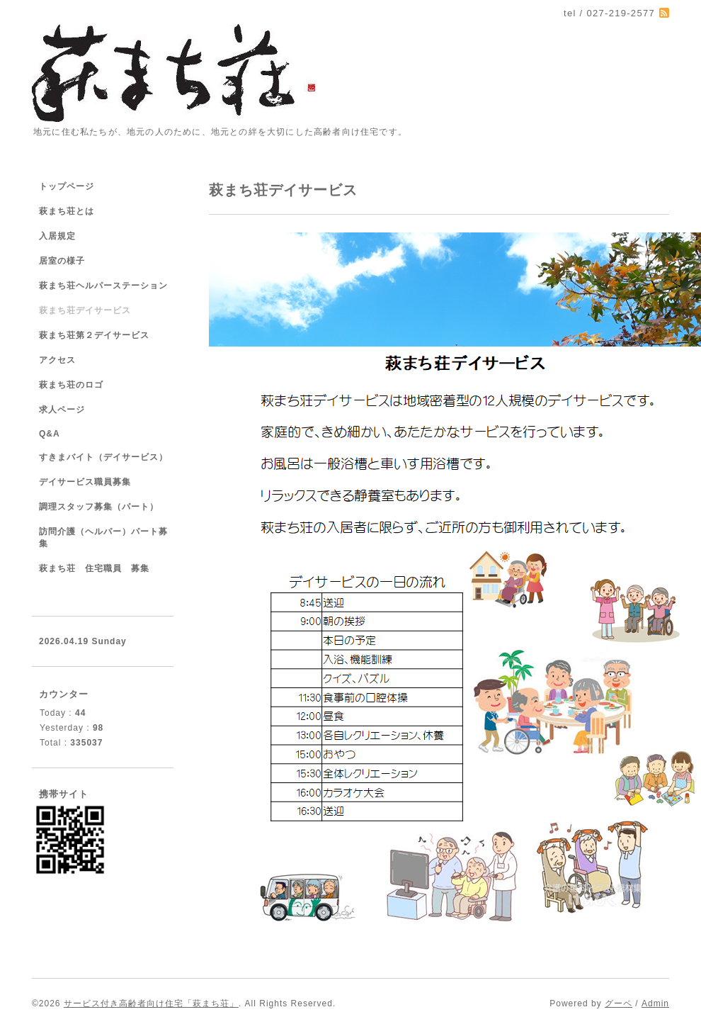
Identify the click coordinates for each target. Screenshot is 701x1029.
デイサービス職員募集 (85, 482)
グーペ (618, 1003)
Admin (655, 1003)
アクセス (57, 360)
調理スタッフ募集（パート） (99, 507)
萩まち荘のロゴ (71, 385)
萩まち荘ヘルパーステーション (103, 286)
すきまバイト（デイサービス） (103, 457)
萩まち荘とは (66, 211)
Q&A (49, 434)
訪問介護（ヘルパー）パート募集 (103, 538)
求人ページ (62, 410)
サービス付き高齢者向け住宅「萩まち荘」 (151, 1003)
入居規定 (57, 236)
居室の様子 (62, 261)
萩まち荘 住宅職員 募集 (94, 568)
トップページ (66, 186)
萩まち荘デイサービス (85, 310)
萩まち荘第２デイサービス (94, 335)
